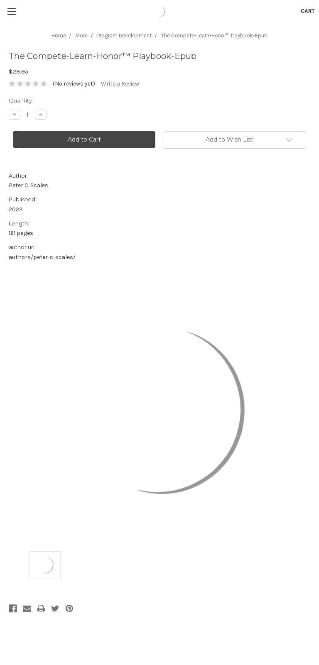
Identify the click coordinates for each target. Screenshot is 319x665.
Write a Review (120, 83)
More (82, 35)
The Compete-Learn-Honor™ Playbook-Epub (214, 35)
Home (59, 35)
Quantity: (21, 100)
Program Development (124, 35)
